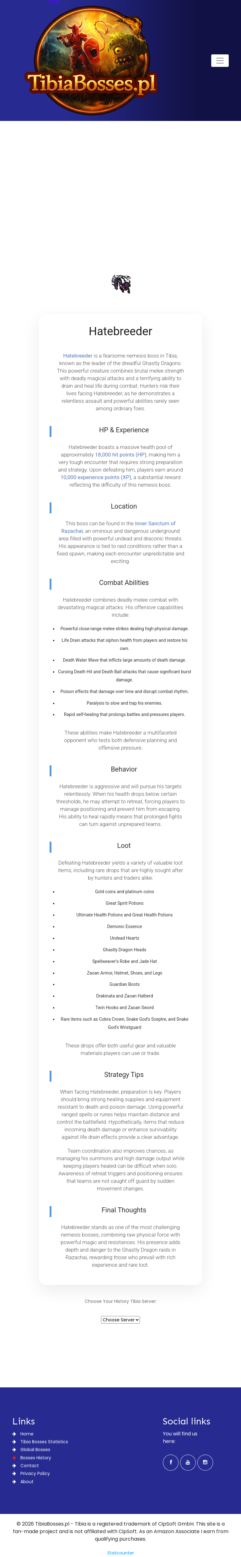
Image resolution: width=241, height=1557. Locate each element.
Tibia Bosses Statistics (40, 1442)
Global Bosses (31, 1449)
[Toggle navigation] (220, 60)
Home (23, 1434)
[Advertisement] (120, 210)
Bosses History (31, 1458)
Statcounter (120, 1553)
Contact (25, 1465)
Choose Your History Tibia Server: (121, 1301)
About (23, 1481)
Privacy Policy (31, 1473)
